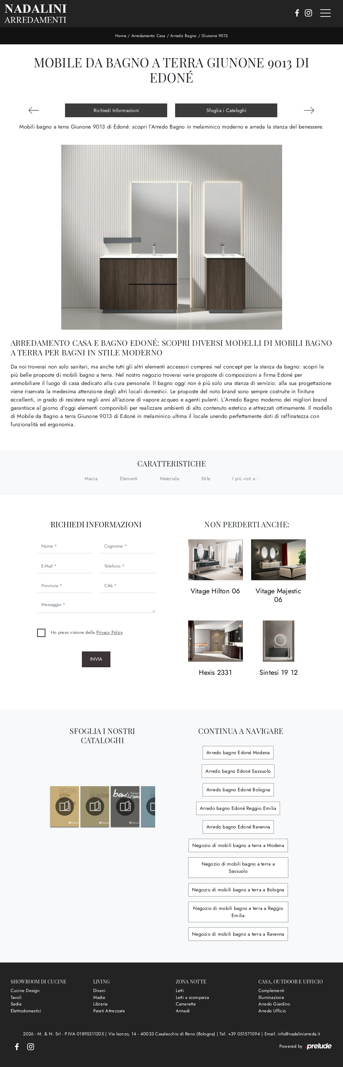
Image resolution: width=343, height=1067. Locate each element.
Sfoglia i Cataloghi (226, 110)
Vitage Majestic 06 (278, 595)
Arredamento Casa (148, 36)
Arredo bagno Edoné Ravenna (238, 826)
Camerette (186, 1004)
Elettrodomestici (26, 1011)
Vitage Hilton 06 (215, 591)
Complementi (271, 990)
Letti (180, 990)
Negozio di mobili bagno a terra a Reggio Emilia (238, 912)
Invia (96, 659)
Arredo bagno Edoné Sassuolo (238, 771)
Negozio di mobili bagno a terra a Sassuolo (238, 867)
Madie (99, 997)
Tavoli (16, 997)
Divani (99, 990)
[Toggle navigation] (325, 13)
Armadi (183, 1011)
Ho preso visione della (87, 632)
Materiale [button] (169, 478)
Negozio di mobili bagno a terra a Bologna (238, 889)
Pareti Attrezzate (109, 1011)
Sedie (16, 1004)
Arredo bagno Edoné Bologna (238, 789)
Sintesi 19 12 (278, 673)
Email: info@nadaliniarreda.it (292, 1034)
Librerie (100, 1004)
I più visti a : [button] (245, 478)
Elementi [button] (129, 478)
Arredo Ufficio (272, 1011)
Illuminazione (271, 997)
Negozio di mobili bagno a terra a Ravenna (238, 934)
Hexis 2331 (215, 673)
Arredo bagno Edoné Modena (238, 752)
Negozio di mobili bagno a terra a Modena (238, 845)
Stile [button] (205, 478)
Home (120, 36)
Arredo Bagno (183, 36)
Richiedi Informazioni (116, 110)
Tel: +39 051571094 (240, 1034)
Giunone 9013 (215, 36)
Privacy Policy (109, 632)
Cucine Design (25, 990)
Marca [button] (91, 478)
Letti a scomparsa (192, 997)
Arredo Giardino (274, 1004)
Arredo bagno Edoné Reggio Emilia (238, 808)
